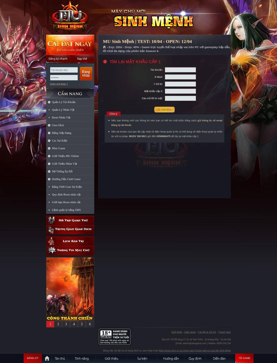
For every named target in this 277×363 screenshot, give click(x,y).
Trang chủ (104, 47)
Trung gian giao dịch (70, 230)
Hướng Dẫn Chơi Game (66, 179)
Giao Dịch (58, 125)
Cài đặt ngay (70, 45)
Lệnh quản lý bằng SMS (66, 209)
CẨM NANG (70, 92)
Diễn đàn (220, 358)
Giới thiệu (176, 332)
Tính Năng (81, 358)
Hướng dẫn (171, 358)
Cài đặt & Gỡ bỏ (207, 332)
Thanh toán (224, 332)
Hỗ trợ (70, 220)
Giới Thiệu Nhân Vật (64, 163)
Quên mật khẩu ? (59, 84)
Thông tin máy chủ (70, 250)
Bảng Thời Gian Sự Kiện (67, 186)
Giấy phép (190, 332)
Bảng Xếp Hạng (61, 132)
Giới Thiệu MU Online (65, 156)
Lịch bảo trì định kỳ (70, 241)
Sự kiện (142, 358)
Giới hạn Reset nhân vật (66, 202)
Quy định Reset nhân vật (66, 194)
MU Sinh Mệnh (70, 17)
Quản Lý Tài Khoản (64, 102)
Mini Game (58, 148)
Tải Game (244, 358)
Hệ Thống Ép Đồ (62, 171)
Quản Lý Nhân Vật (63, 109)
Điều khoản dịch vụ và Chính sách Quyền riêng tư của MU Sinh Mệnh (195, 350)
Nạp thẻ (82, 59)
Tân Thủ (59, 358)
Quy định (195, 358)
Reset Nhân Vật (61, 117)
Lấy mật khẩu (164, 109)
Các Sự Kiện (59, 140)
